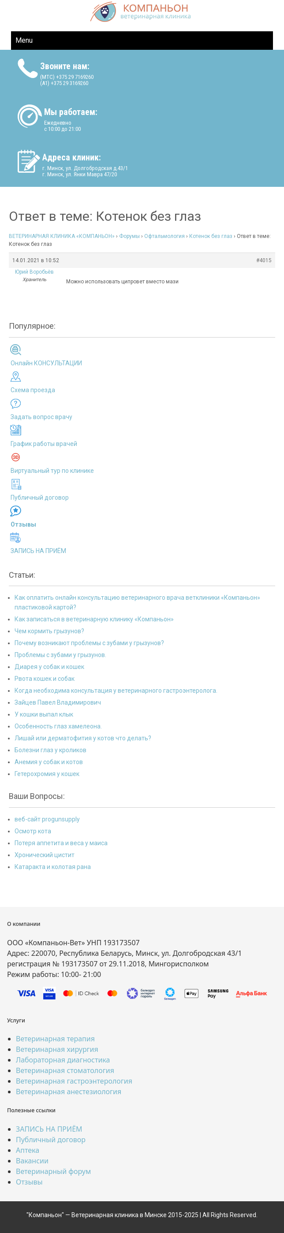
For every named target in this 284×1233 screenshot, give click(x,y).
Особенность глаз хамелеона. (58, 726)
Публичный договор (40, 497)
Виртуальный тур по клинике (52, 470)
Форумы (129, 236)
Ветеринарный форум (53, 1171)
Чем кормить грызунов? (49, 631)
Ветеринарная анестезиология (68, 1091)
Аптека (27, 1150)
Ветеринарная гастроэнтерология (74, 1081)
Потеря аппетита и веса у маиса (61, 843)
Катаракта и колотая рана (53, 866)
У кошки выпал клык (44, 714)
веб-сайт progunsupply (47, 819)
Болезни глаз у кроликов (50, 750)
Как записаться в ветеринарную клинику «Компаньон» (94, 619)
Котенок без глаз (210, 236)
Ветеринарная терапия (55, 1039)
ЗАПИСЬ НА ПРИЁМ (38, 550)
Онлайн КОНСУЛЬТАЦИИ (46, 363)
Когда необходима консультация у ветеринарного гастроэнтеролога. (116, 690)
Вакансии (32, 1161)
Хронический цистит (45, 854)
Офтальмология (164, 236)
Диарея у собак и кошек (49, 666)
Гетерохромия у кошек (47, 773)
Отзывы (29, 1182)
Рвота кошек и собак (45, 678)
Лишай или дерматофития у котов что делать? (83, 738)
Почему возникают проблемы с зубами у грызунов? (89, 642)
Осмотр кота (33, 831)
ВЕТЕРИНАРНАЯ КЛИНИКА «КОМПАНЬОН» (62, 236)
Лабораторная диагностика (63, 1060)
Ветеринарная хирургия (57, 1049)
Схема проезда (33, 390)
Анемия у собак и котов (49, 761)
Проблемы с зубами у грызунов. (60, 654)
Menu (24, 40)
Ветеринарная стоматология (65, 1070)
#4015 (264, 260)
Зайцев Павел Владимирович (58, 702)
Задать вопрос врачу (41, 416)
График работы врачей (44, 443)
